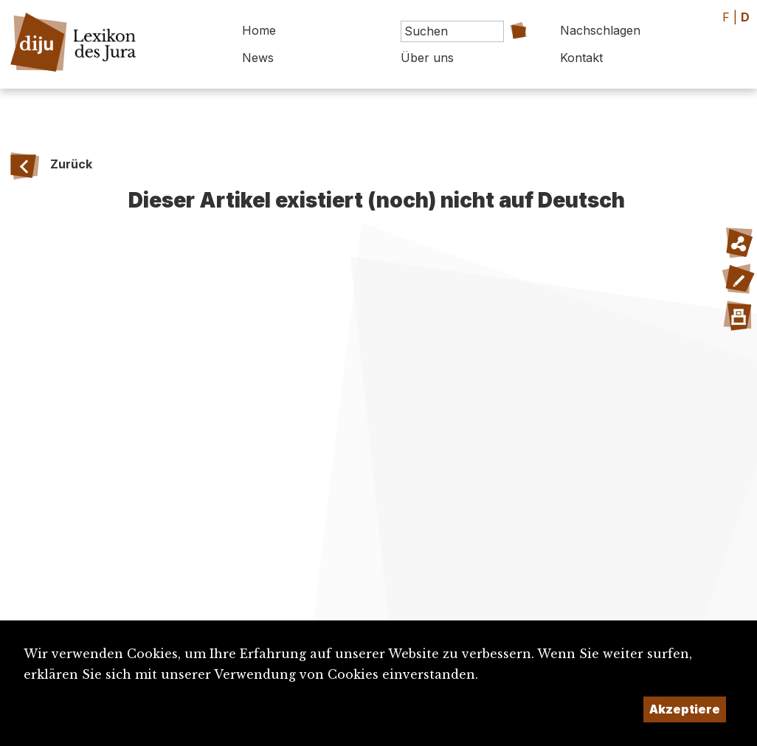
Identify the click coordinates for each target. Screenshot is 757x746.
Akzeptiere (684, 709)
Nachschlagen (600, 30)
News (258, 57)
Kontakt (581, 57)
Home (259, 30)
